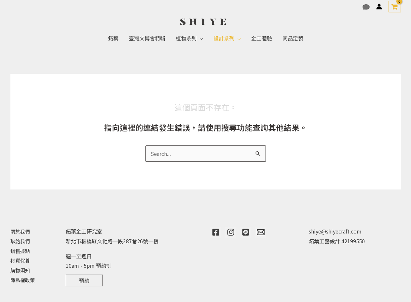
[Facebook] (215, 232)
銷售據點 (20, 251)
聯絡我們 (20, 241)
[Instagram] (230, 232)
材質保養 (20, 260)
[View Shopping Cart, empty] (395, 6)
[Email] (260, 232)
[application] (200, 38)
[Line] (245, 232)
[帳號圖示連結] (379, 6)
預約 (84, 280)
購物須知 (20, 270)
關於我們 (20, 231)
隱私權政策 (23, 280)
